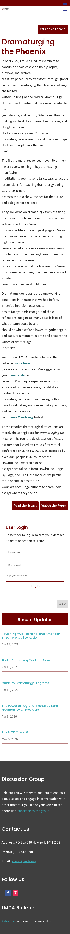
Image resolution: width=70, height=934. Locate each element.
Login (35, 585)
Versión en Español (53, 29)
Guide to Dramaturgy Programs (25, 683)
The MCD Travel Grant (18, 732)
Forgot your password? (16, 575)
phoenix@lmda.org (19, 417)
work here (22, 363)
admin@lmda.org (24, 861)
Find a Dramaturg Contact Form (26, 660)
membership (18, 375)
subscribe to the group (33, 811)
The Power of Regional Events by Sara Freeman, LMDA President (30, 708)
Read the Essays (25, 505)
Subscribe (8, 921)
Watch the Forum (53, 505)
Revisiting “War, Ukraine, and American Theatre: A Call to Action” (31, 636)
